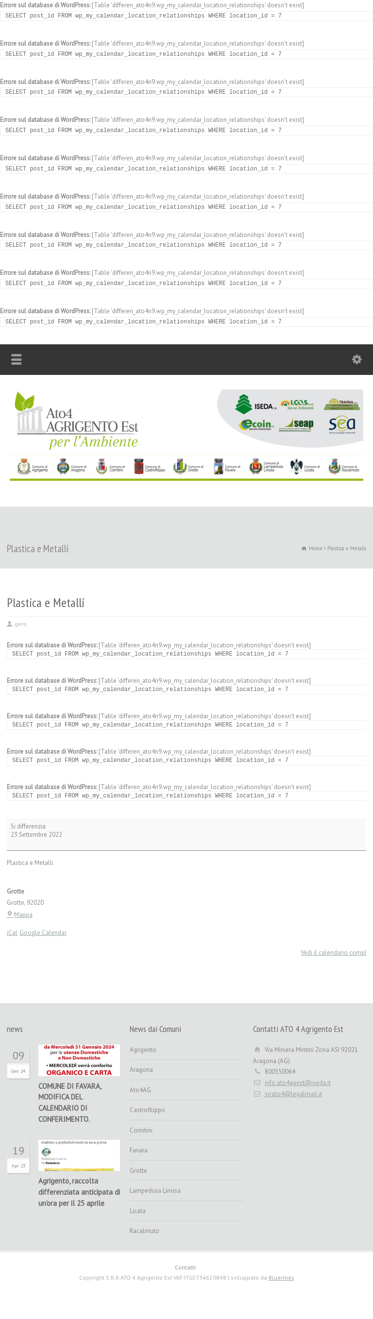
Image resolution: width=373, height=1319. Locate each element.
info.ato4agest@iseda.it (298, 1083)
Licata (138, 1211)
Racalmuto (144, 1231)
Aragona (141, 1069)
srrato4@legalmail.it (293, 1094)
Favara (139, 1150)
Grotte (138, 1171)
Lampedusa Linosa (155, 1190)
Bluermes (281, 1277)
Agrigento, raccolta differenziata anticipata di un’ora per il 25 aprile (79, 1192)
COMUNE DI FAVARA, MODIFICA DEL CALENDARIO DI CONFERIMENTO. (69, 1103)
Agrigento (143, 1050)
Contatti (185, 1267)
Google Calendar (43, 933)
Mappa (20, 915)
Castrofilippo (147, 1110)
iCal (12, 933)
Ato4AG (140, 1090)
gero (21, 623)
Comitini (141, 1130)
